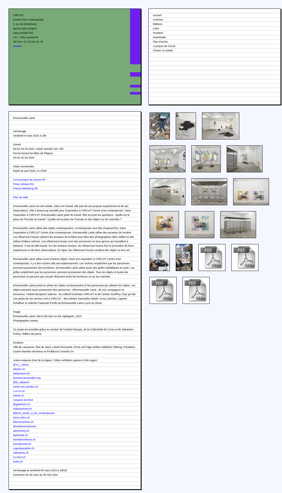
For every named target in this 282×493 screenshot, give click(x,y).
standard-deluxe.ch (24, 439)
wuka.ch (18, 461)
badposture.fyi (21, 373)
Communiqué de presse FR (29, 179)
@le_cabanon (21, 382)
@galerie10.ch (21, 404)
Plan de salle (20, 197)
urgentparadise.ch (23, 448)
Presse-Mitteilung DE (25, 188)
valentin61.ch (21, 452)
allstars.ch (19, 369)
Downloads (159, 37)
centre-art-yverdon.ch (25, 386)
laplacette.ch (20, 435)
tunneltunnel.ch (22, 443)
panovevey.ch (21, 430)
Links (156, 28)
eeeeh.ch (18, 395)
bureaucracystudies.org (27, 377)
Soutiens (158, 32)
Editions (157, 24)
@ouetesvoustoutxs (24, 426)
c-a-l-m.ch (19, 391)
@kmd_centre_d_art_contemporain (33, 413)
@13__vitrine (21, 364)
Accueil (157, 15)
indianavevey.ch (22, 408)
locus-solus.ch (21, 417)
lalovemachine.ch (23, 421)
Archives (158, 19)
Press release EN (23, 184)
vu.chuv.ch (19, 457)
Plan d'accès (160, 41)
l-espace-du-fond (23, 399)
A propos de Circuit (164, 46)
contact (17, 46)
